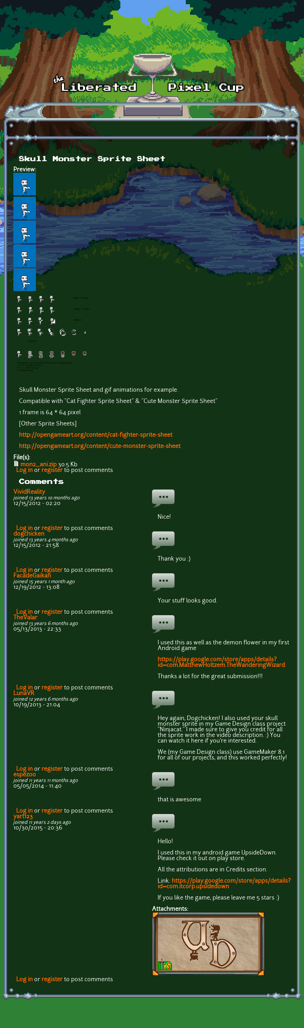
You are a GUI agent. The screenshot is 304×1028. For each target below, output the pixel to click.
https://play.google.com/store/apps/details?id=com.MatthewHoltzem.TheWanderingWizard (221, 662)
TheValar (25, 618)
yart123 (23, 817)
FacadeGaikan (32, 576)
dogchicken (28, 534)
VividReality (29, 492)
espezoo (24, 775)
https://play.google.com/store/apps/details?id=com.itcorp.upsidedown (224, 884)
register (52, 470)
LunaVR (23, 693)
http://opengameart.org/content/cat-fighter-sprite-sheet (95, 435)
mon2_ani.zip (38, 465)
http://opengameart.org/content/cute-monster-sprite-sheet (99, 446)
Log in (24, 470)
